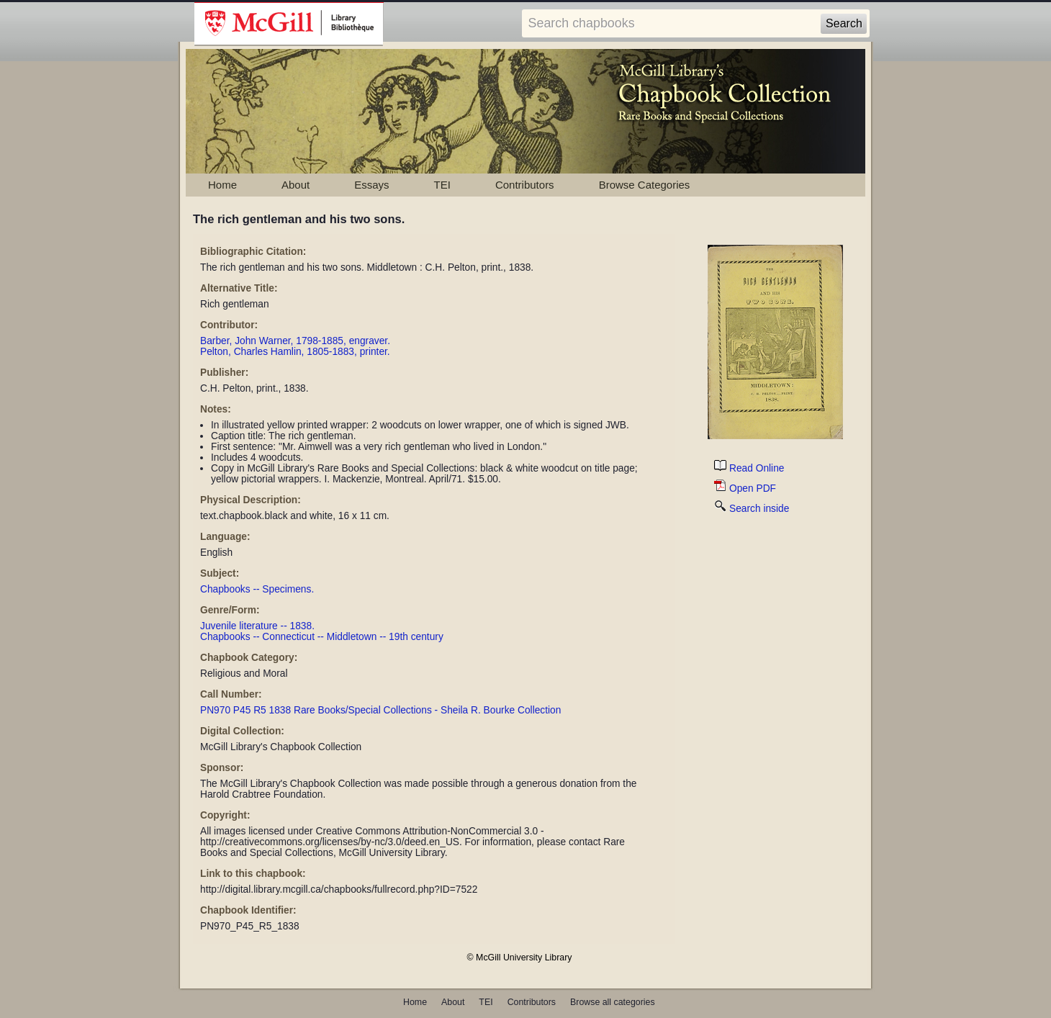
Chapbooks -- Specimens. (257, 589)
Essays (371, 185)
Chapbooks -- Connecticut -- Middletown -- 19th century (321, 636)
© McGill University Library (519, 957)
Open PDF (745, 488)
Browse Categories (644, 185)
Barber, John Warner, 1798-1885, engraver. (295, 340)
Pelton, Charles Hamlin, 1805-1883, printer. (295, 351)
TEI (442, 185)
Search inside (751, 508)
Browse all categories (612, 1002)
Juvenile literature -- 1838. (257, 626)
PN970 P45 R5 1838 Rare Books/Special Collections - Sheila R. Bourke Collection (380, 710)
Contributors (524, 185)
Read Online (749, 468)
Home (222, 185)
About (295, 185)
